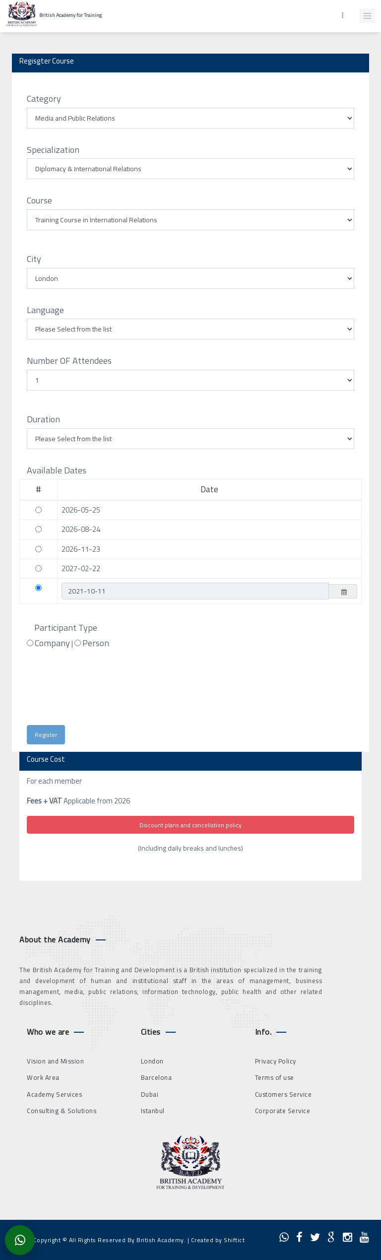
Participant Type (65, 627)
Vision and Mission (55, 1061)
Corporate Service (283, 1111)
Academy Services (54, 1094)
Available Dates (56, 470)
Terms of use (274, 1077)
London (152, 1061)
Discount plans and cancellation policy (190, 825)
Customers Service (283, 1094)
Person (95, 643)
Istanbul (153, 1111)
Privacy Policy (275, 1061)
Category (44, 98)
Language (45, 310)
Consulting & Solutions (61, 1111)
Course (39, 200)
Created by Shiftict (218, 1240)
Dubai (150, 1094)
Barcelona (156, 1077)
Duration (43, 419)
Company (52, 643)
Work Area (43, 1077)
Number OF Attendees (69, 360)
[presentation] (115, 691)
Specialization (53, 149)
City (34, 259)
